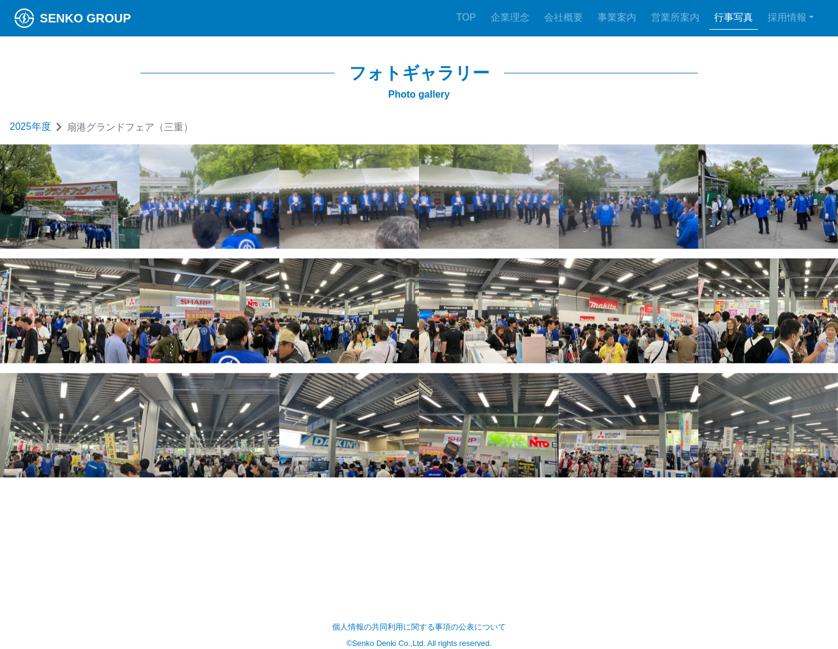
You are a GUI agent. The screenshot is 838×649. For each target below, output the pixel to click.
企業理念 (510, 17)
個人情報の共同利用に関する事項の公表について (419, 626)
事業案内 (617, 17)
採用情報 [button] (787, 17)
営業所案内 (675, 17)
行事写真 (733, 17)
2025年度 (30, 126)
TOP (466, 17)
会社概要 (563, 17)
